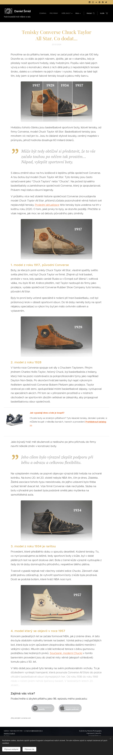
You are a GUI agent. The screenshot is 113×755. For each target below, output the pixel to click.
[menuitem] (41, 13)
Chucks (78, 653)
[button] (90, 13)
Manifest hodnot (9, 734)
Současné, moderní (62, 653)
